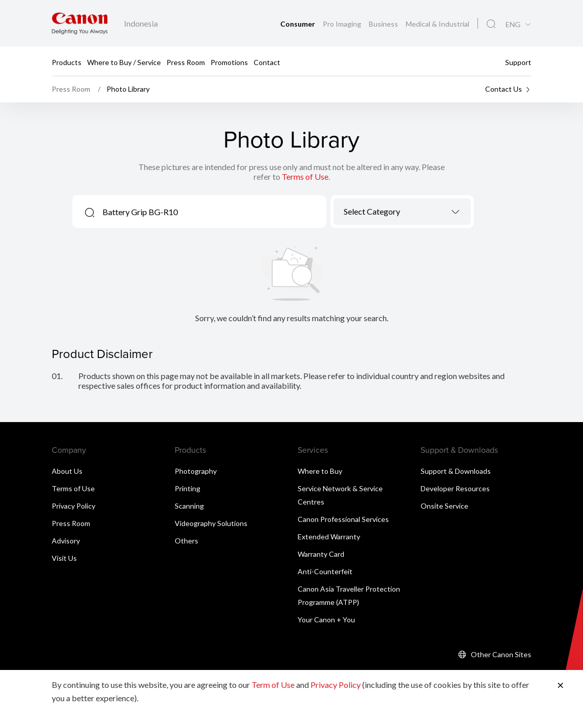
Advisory (66, 540)
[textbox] (402, 211)
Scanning (189, 505)
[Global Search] (491, 24)
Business (384, 23)
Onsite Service (444, 505)
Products (66, 61)
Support (518, 61)
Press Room (185, 61)
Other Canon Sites (501, 654)
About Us (67, 471)
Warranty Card (321, 554)
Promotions (229, 61)
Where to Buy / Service (124, 61)
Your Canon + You (326, 619)
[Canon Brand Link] (80, 23)
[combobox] (402, 211)
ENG (513, 24)
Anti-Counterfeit (325, 571)
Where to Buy (320, 471)
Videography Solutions (211, 523)
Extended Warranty (329, 536)
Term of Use (273, 684)
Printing (187, 488)
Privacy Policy (73, 505)
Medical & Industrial (437, 23)
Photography (196, 471)
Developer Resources (455, 488)
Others (186, 540)
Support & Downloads (456, 471)
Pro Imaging (343, 23)
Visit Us (64, 558)
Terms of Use (305, 176)
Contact (267, 61)
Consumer (298, 23)
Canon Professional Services (343, 519)
